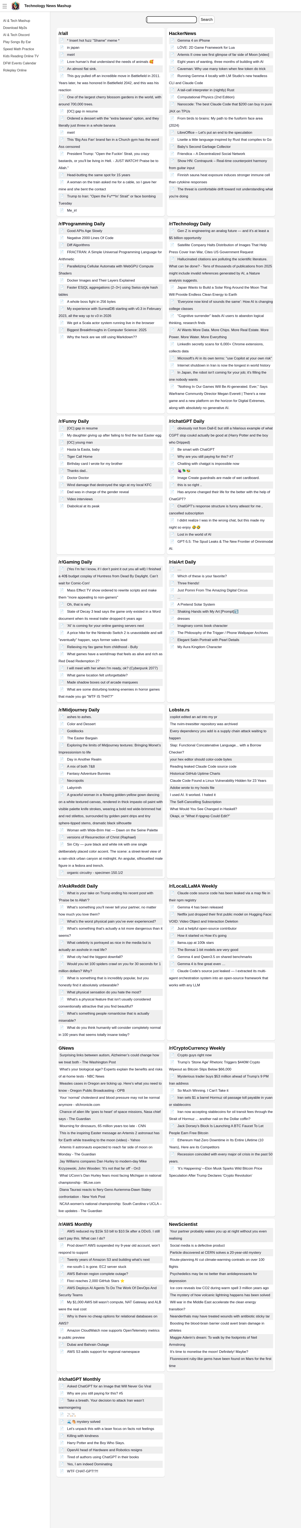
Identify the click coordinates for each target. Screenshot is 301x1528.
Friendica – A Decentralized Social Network (211, 154)
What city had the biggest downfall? (95, 957)
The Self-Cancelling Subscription (195, 802)
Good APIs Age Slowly (84, 231)
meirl (71, 55)
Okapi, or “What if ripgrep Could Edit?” (200, 816)
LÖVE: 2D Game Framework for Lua (206, 48)
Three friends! (188, 583)
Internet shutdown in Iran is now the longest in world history (223, 365)
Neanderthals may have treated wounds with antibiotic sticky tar (220, 1316)
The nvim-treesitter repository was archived (204, 724)
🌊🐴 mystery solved (83, 1422)
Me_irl (72, 210)
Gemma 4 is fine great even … (201, 964)
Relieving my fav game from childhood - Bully (102, 647)
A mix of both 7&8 (81, 766)
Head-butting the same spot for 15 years (98, 175)
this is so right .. (189, 485)
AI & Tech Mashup (16, 20)
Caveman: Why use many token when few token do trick (221, 69)
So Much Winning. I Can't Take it (203, 1091)
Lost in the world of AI (194, 534)
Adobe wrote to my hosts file (192, 788)
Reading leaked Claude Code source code (203, 766)
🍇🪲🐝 (184, 471)
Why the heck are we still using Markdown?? (102, 337)
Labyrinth (74, 788)
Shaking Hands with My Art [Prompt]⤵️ (208, 612)
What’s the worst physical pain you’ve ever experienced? (111, 921)
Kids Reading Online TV (21, 56)
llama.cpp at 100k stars (195, 943)
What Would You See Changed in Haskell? (203, 809)
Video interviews (80, 499)
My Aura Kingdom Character (199, 647)
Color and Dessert (81, 724)
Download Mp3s (15, 28)
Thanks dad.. (77, 471)
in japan (73, 48)
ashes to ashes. (79, 717)
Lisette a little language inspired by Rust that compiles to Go (224, 140)
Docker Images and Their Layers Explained (101, 280)
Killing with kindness (83, 1436)
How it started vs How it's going (202, 936)
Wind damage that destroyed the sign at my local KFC (109, 485)
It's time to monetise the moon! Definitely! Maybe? (209, 1352)
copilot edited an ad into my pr (193, 717)
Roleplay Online (15, 70)
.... (179, 569)
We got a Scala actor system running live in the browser (110, 323)
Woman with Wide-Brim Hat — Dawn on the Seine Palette (112, 830)
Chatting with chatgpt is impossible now (208, 464)
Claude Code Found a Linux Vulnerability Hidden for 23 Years (218, 781)
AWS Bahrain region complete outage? (97, 1274)
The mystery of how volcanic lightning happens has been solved (220, 1295)
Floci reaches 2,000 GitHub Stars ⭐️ (96, 1281)
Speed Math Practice (18, 49)
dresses (183, 619)
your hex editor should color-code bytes (201, 759)
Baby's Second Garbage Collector (204, 147)
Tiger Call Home (79, 457)
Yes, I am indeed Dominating (89, 1464)
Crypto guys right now (194, 1055)
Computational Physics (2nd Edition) (206, 97)
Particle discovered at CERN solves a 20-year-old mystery (215, 1253)
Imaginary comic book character (202, 626)
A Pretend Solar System (196, 604)
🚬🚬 (71, 1415)
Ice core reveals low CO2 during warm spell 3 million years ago (219, 1288)
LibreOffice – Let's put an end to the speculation (214, 133)
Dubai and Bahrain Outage (88, 1345)
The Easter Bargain (82, 738)
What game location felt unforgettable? (97, 675)
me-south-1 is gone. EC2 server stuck (96, 1267)
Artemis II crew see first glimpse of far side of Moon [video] (223, 55)
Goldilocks (75, 731)
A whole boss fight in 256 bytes (91, 302)
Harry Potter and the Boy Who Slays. (96, 1443)
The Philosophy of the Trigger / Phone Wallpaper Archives (222, 633)
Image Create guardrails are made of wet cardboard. (218, 478)
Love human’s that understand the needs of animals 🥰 (110, 62)
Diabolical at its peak (83, 506)
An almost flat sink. (82, 69)
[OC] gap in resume (82, 111)
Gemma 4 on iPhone (193, 40)
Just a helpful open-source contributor (207, 929)
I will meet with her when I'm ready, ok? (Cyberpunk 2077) (112, 668)
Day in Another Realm (84, 759)
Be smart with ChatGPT (196, 450)
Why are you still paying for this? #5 (95, 1393)
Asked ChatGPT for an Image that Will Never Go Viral (109, 1386)
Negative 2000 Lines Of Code (90, 238)
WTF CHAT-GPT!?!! (82, 1471)
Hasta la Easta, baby (83, 450)
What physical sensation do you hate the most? (104, 992)
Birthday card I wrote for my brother (94, 464)
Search (207, 19)
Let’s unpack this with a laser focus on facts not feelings (110, 1429)
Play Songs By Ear (17, 42)
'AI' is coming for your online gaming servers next (105, 626)
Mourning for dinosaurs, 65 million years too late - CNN (103, 1126)
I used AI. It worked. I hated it (193, 795)
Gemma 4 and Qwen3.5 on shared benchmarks (214, 957)
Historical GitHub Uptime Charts (195, 774)
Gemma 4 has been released (200, 907)
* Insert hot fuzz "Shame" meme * (93, 40)
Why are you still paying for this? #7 (205, 457)
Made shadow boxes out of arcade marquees (102, 682)
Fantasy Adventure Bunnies (88, 774)
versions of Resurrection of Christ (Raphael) (101, 837)
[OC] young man (80, 442)
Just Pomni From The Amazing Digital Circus (212, 590)
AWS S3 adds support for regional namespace (103, 1352)
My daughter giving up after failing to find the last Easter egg (114, 435)
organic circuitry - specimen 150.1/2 (95, 873)
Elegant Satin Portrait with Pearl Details (208, 640)
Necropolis (75, 781)
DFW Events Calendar (19, 63)
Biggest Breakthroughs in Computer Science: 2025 (107, 330)
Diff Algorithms (78, 245)
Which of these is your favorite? (202, 576)
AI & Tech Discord (16, 35)
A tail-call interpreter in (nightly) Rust (205, 90)
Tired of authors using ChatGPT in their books (103, 1457)
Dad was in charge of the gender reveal (98, 492)
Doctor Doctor (78, 478)
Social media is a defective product (197, 1245)
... (178, 597)
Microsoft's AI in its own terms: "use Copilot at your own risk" (224, 358)
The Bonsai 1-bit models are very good (207, 950)
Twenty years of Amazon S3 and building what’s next (108, 1260)
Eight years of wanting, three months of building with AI (220, 62)
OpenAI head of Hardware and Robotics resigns (104, 1450)
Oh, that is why (78, 604)
